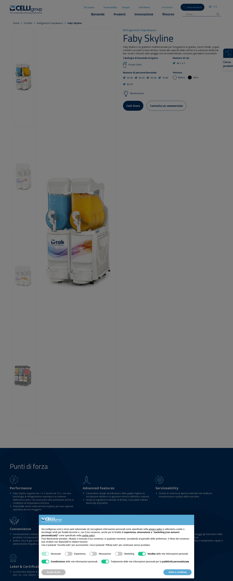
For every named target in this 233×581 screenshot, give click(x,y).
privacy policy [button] (155, 529)
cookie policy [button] (88, 535)
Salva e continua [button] (177, 572)
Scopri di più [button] (53, 572)
